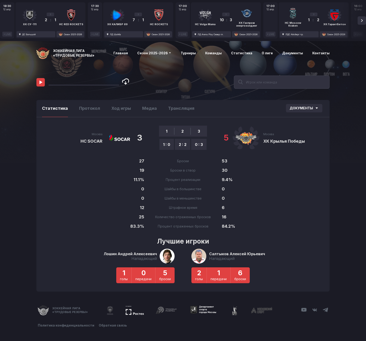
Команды (213, 53)
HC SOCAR (91, 141)
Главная (120, 53)
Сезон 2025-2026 (154, 53)
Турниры (188, 53)
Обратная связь (113, 325)
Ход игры (121, 108)
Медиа (149, 108)
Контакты (321, 53)
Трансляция (181, 108)
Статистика (241, 53)
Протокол (89, 108)
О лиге (267, 53)
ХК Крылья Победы (284, 141)
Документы (292, 53)
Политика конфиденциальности (66, 325)
